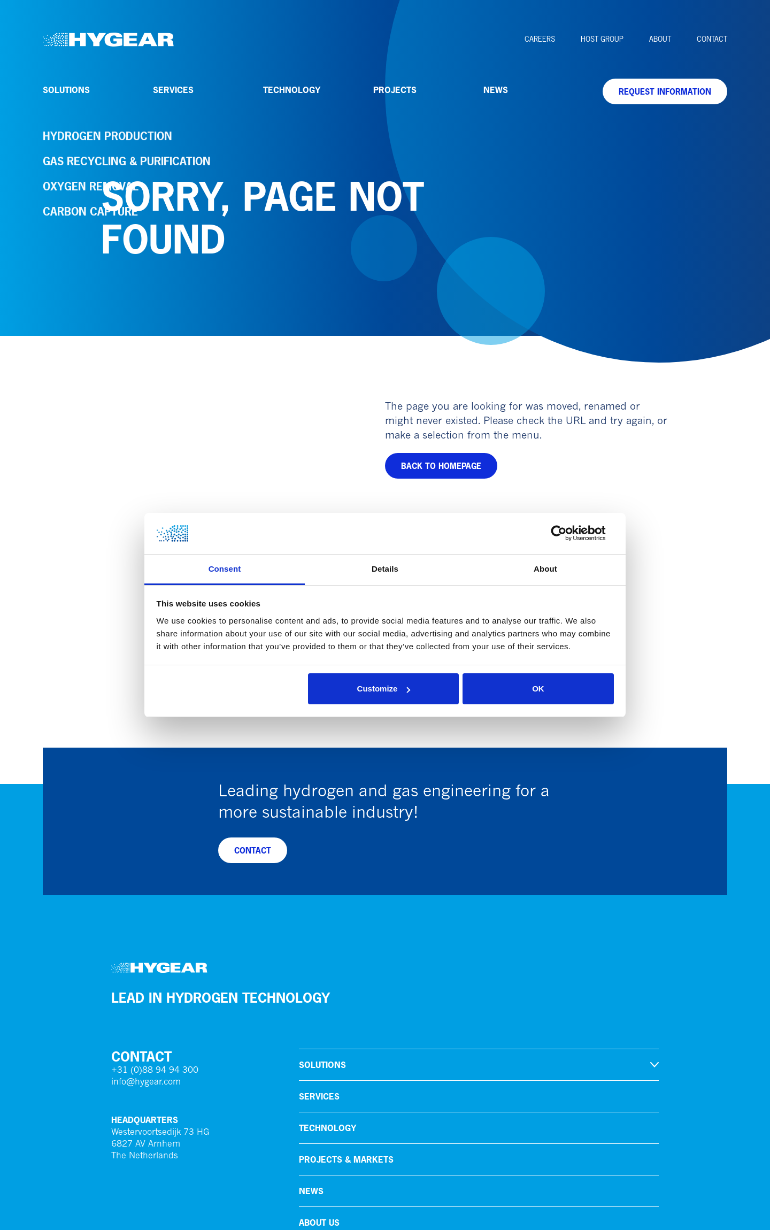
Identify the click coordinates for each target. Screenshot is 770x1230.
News (495, 90)
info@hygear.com (146, 905)
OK (538, 688)
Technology (291, 90)
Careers (540, 39)
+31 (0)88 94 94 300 (154, 893)
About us (319, 1045)
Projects (395, 90)
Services (173, 90)
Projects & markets (346, 982)
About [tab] (545, 568)
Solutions (66, 90)
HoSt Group (602, 39)
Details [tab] (385, 568)
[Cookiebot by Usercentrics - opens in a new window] (567, 534)
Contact (712, 39)
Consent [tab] (225, 568)
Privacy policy (138, 1214)
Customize (384, 688)
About (660, 39)
